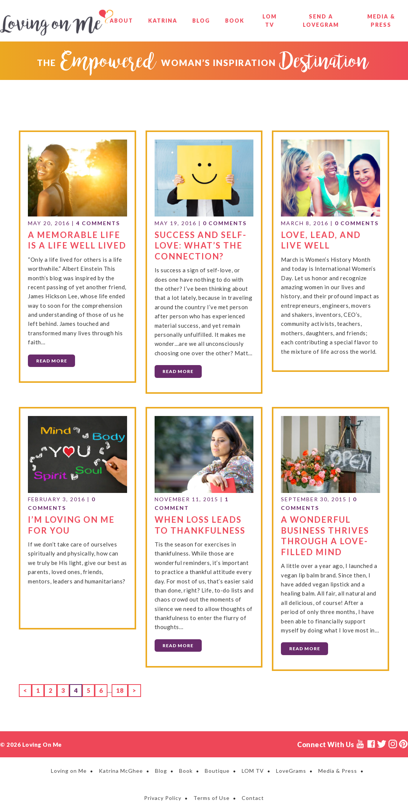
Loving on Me (56, 23)
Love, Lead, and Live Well (321, 240)
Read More (51, 361)
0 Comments (225, 223)
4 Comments (98, 223)
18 (122, 689)
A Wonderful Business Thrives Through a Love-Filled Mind (325, 535)
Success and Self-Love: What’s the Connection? (201, 245)
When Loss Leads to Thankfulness (200, 525)
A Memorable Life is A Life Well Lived (77, 240)
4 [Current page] (78, 689)
